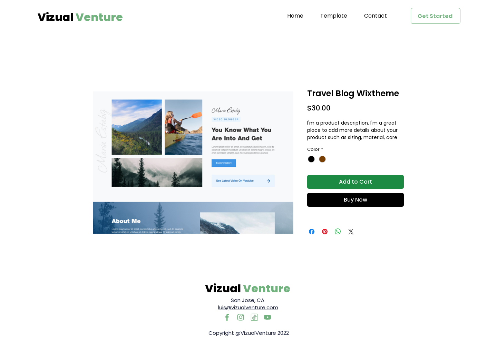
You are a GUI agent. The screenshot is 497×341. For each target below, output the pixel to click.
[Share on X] (351, 231)
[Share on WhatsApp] (338, 231)
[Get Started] (435, 16)
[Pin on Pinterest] (325, 231)
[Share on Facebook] (312, 231)
